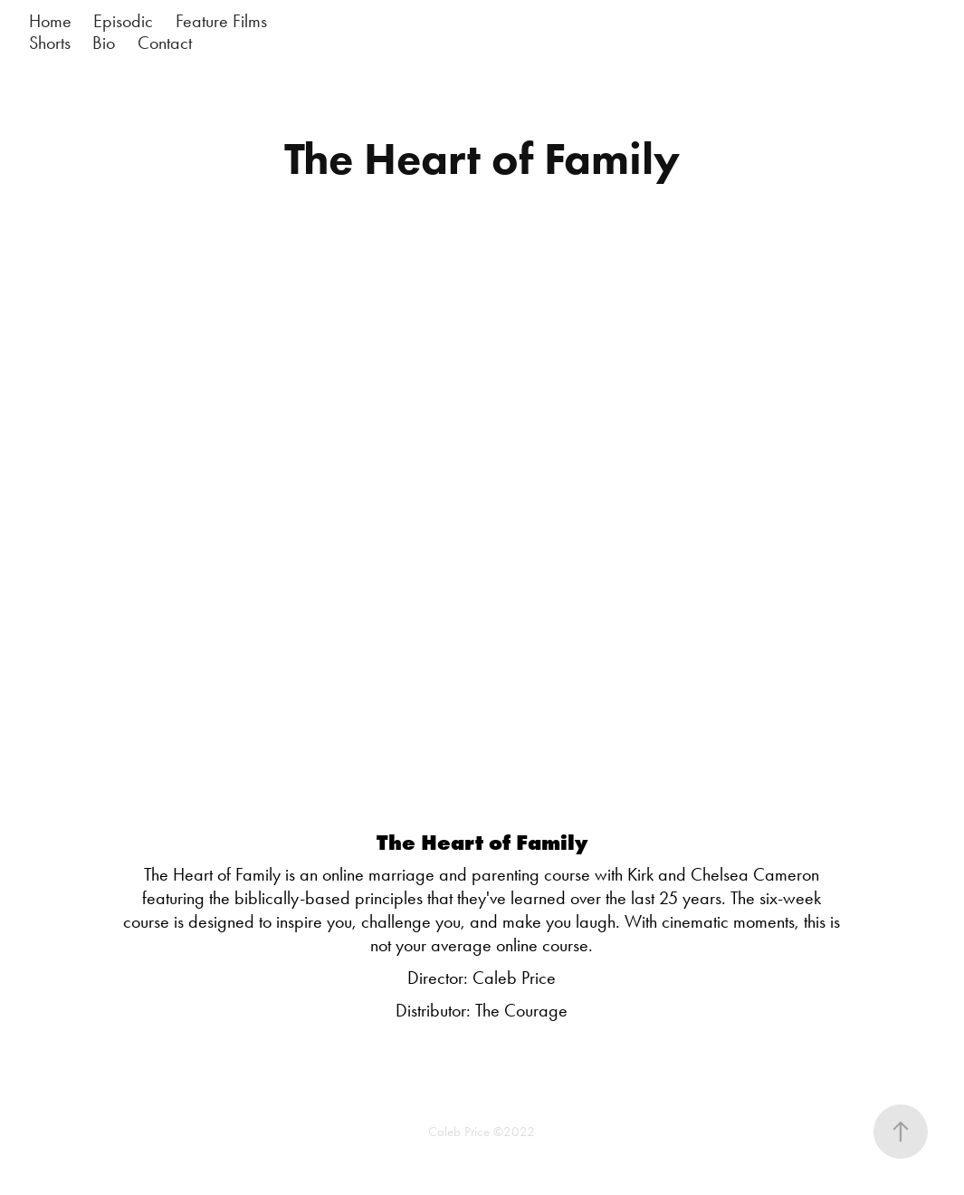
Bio (103, 42)
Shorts (50, 42)
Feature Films (221, 21)
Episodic (123, 21)
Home (50, 21)
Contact (165, 42)
